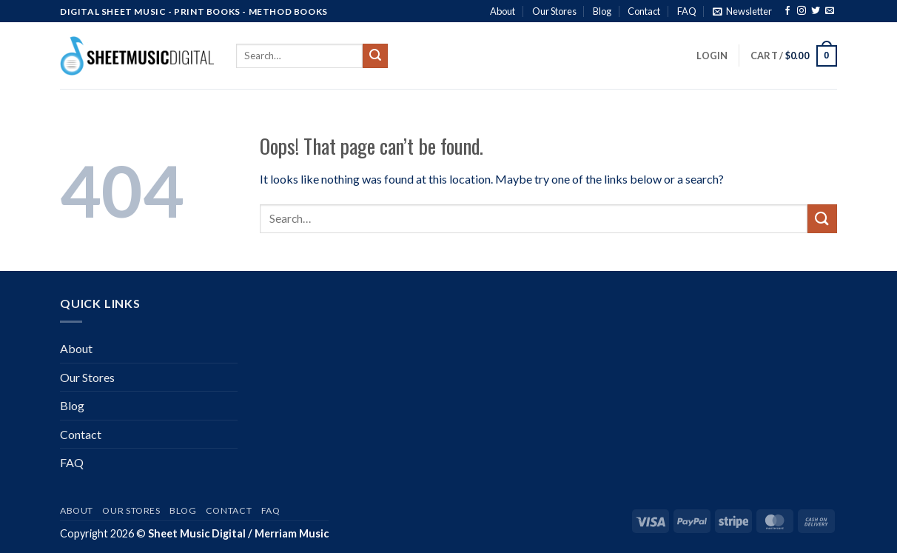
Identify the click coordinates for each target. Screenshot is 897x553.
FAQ (686, 11)
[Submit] (375, 56)
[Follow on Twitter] (815, 12)
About (502, 11)
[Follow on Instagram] (801, 12)
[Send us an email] (829, 12)
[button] (742, 11)
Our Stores (554, 11)
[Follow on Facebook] (787, 12)
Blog (602, 11)
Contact (644, 11)
